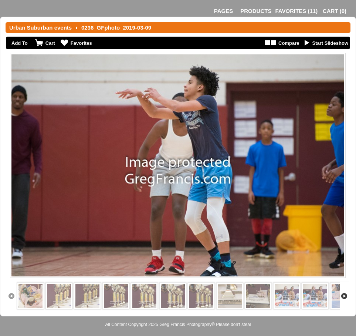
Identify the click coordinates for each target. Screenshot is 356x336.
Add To (19, 43)
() (296, 11)
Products (255, 11)
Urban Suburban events (40, 27)
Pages (223, 11)
